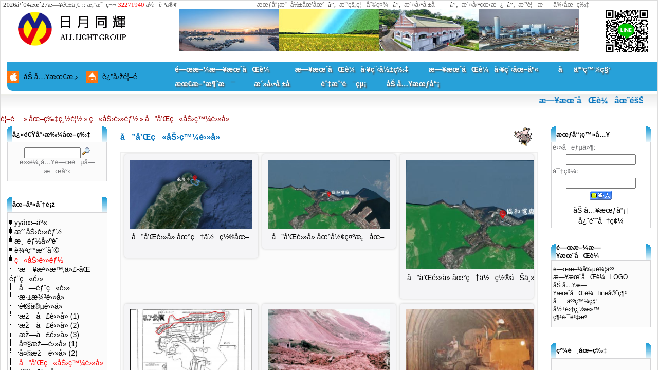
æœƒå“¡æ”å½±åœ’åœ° (291, 4)
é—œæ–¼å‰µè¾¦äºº (583, 269)
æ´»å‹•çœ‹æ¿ (482, 4)
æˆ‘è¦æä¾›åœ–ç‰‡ (553, 4)
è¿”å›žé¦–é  (123, 76)
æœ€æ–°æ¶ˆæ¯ (204, 84)
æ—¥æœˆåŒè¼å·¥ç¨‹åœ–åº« (483, 69)
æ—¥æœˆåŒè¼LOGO (590, 277)
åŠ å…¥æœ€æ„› (51, 76)
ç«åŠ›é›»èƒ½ (113, 119)
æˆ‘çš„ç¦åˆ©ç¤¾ (363, 4)
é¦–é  (11, 119)
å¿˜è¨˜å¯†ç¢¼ (601, 221)
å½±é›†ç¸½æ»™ (576, 309)
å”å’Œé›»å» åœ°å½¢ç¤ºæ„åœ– (328, 237)
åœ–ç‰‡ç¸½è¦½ (55, 119)
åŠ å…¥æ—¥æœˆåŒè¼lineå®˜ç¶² (590, 289)
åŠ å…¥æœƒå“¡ (412, 84)
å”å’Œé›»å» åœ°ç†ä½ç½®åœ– (190, 237)
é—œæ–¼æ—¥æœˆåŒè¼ (225, 69)
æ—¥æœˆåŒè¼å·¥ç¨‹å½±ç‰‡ (351, 69)
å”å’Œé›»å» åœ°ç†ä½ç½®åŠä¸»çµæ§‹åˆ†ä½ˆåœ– (502, 277)
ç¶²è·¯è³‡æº (572, 317)
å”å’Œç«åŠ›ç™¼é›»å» (188, 119)
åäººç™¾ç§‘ (584, 69)
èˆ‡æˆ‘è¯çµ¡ (343, 84)
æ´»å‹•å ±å (424, 4)
